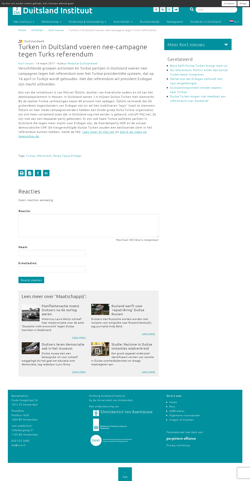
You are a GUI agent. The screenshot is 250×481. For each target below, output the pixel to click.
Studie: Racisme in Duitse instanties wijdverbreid (131, 346)
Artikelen (37, 30)
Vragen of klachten (181, 419)
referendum (44, 155)
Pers (172, 406)
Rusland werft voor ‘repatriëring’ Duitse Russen (128, 310)
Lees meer (79, 337)
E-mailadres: (27, 263)
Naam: (23, 247)
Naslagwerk (175, 21)
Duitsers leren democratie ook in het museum (63, 346)
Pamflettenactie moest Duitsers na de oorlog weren (60, 310)
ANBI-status (176, 411)
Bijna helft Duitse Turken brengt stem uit (199, 65)
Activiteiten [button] (123, 21)
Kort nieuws (56, 30)
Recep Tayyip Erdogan (67, 155)
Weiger (243, 3)
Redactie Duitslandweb (83, 63)
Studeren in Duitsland (207, 21)
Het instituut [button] (24, 21)
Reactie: (24, 211)
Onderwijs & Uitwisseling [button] (87, 21)
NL (234, 21)
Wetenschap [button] (51, 21)
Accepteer (229, 3)
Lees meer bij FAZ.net (98, 132)
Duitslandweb (149, 21)
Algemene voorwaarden (184, 415)
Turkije (30, 155)
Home (22, 30)
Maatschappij (70, 296)
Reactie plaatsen (31, 280)
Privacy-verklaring (178, 445)
